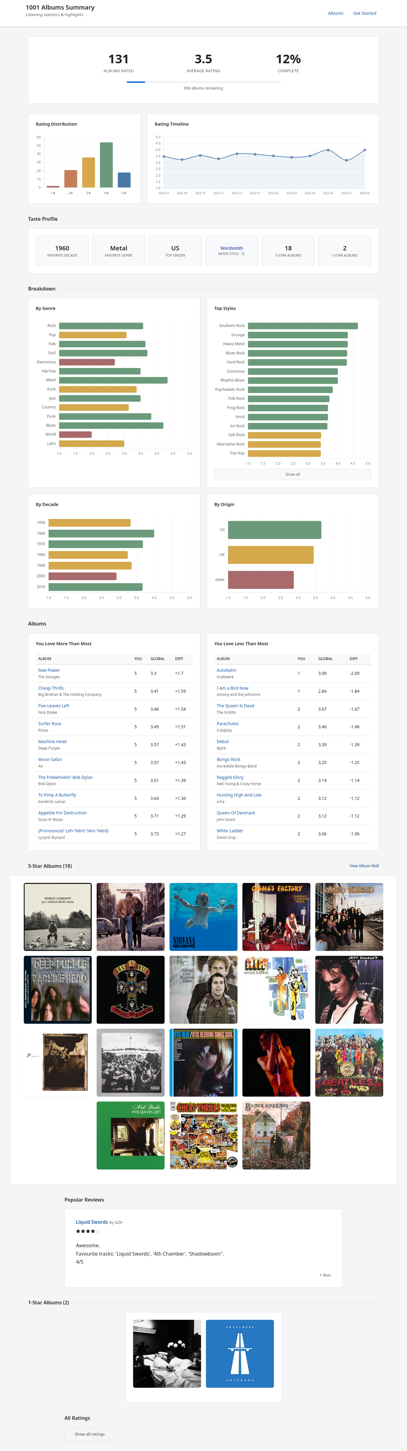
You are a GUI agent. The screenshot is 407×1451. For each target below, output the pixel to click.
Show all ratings (90, 1434)
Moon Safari (50, 759)
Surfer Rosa (49, 723)
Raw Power (49, 670)
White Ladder (230, 831)
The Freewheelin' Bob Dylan (65, 777)
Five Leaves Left (53, 706)
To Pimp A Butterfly (57, 795)
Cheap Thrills (51, 688)
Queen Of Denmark (236, 813)
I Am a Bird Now (233, 688)
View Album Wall (364, 865)
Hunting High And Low (239, 795)
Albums (336, 13)
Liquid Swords (92, 1222)
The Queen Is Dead (235, 706)
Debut (223, 741)
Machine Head (52, 741)
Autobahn (226, 670)
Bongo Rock (228, 759)
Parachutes (228, 723)
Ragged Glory (230, 777)
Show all (293, 474)
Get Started (364, 13)
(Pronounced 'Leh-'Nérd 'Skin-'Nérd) (73, 831)
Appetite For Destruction (62, 813)
